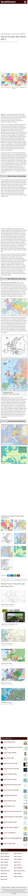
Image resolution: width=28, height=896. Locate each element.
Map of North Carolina (19, 870)
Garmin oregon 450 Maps (10, 752)
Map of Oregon (17, 873)
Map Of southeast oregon (10, 800)
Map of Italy (3, 868)
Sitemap (3, 887)
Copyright (13, 887)
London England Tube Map (10, 774)
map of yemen (24, 580)
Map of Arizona (18, 853)
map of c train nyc (6, 579)
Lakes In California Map (9, 843)
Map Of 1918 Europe (6, 683)
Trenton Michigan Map (9, 742)
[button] (25, 2)
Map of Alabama (5, 853)
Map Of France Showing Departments (13, 838)
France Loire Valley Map (9, 832)
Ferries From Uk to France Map (11, 790)
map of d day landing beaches (17, 579)
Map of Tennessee (18, 876)
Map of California (5, 856)
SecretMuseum (8, 1)
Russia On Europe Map (6, 643)
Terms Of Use (18, 887)
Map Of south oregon (9, 758)
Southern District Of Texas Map (11, 768)
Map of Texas (4, 879)
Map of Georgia (4, 865)
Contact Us (8, 887)
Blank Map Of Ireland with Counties (12, 784)
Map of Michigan (18, 868)
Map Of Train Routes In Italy (10, 763)
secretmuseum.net (5, 397)
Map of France (17, 862)
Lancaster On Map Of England (11, 827)
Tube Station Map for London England (13, 816)
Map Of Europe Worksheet (7, 604)
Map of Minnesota (5, 870)
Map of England (18, 859)
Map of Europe (5, 42)
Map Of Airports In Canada (10, 779)
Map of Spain (4, 876)
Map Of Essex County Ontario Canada (13, 811)
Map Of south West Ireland (10, 822)
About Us (24, 887)
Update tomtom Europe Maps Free (9, 624)
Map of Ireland (17, 865)
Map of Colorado (5, 859)
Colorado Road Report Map (10, 795)
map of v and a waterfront (15, 580)
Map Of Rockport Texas (9, 806)
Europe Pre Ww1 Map (6, 663)
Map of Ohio (4, 873)
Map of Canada (17, 856)
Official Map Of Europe (6, 702)
